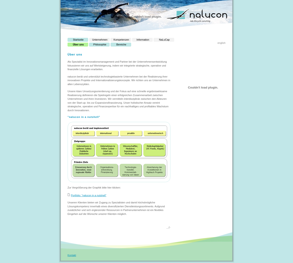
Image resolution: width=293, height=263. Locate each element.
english (221, 43)
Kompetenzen (121, 39)
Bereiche (121, 44)
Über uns (78, 44)
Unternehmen (100, 39)
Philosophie (99, 44)
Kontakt (72, 255)
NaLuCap (164, 39)
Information (142, 39)
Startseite (78, 39)
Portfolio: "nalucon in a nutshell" (88, 195)
